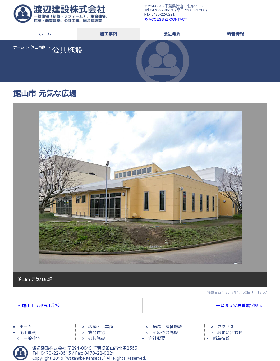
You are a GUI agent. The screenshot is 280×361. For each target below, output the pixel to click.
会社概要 (171, 34)
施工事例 (108, 34)
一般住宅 (32, 338)
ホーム (45, 34)
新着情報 (235, 34)
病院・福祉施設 (167, 327)
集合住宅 (96, 332)
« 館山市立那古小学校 (39, 305)
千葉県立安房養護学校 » (239, 305)
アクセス (225, 327)
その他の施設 (165, 332)
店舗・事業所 (100, 327)
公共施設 (96, 338)
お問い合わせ (229, 332)
